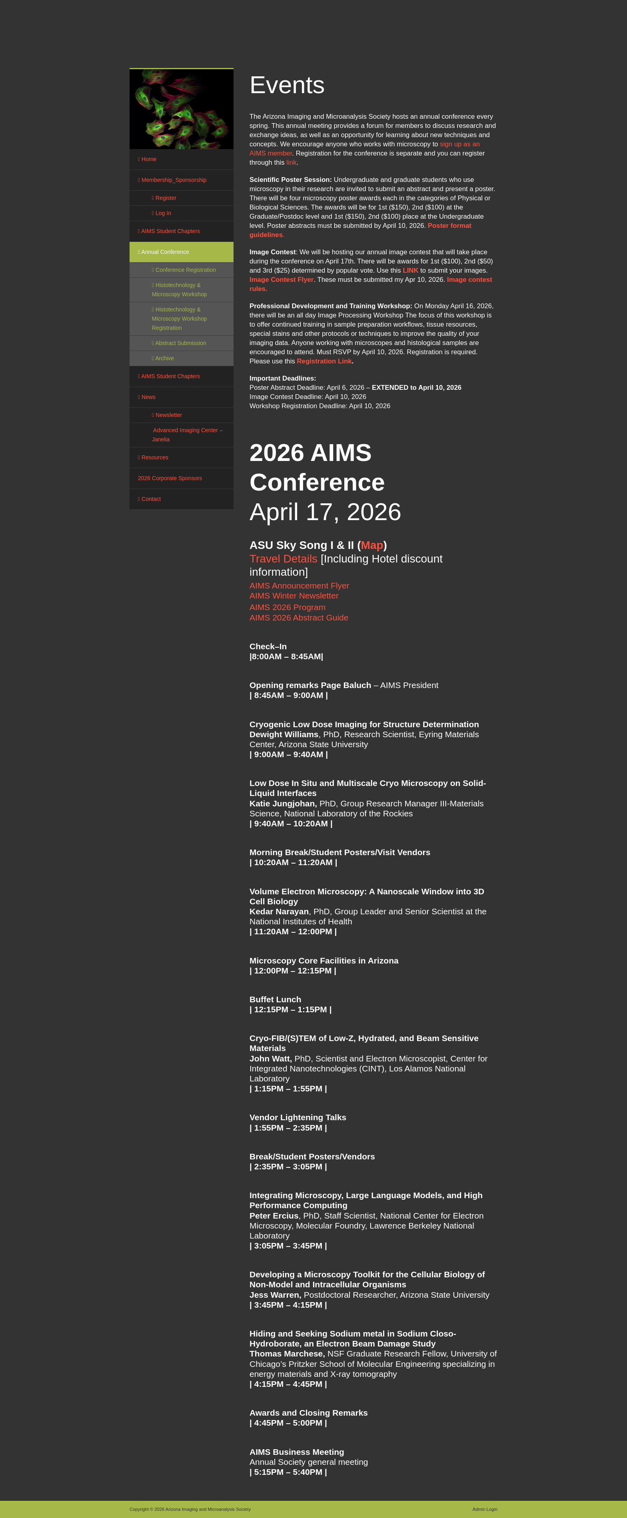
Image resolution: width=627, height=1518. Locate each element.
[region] (182, 109)
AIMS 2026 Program (287, 607)
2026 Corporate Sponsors (170, 478)
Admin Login (485, 1509)
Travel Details (283, 559)
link (291, 162)
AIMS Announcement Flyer (299, 585)
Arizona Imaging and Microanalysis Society (253, 36)
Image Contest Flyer (282, 279)
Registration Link (324, 361)
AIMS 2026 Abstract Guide (300, 617)
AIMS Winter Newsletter (294, 595)
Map (372, 545)
